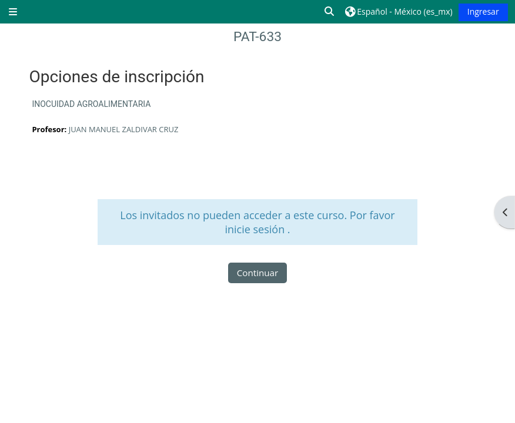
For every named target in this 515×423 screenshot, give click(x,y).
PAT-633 (257, 37)
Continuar (258, 272)
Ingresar (483, 11)
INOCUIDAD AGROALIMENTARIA (91, 104)
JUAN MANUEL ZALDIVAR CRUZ (124, 129)
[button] (330, 11)
